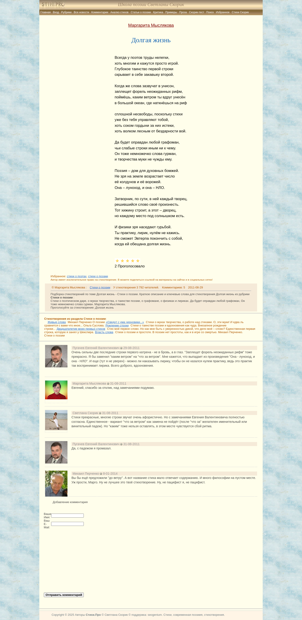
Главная (45, 12)
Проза (183, 12)
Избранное (223, 12)
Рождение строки (116, 325)
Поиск (210, 12)
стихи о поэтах (76, 276)
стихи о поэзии (98, 276)
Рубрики (66, 12)
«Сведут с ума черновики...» (125, 322)
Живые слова (57, 322)
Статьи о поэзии (141, 12)
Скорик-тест (196, 12)
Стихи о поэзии (100, 287)
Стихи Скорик (240, 12)
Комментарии (99, 12)
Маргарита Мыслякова (151, 25)
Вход (56, 12)
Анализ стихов (119, 12)
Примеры (171, 12)
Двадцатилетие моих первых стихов (81, 328)
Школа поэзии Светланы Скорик (151, 4)
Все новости (81, 12)
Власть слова (104, 332)
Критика (158, 12)
